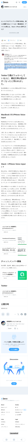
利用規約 (17, 421)
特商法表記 (17, 426)
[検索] (19, 2)
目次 (25, 7)
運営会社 (3, 409)
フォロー (10, 328)
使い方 (16, 407)
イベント (3, 414)
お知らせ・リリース (5, 412)
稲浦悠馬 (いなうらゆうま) (14, 321)
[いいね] (3, 314)
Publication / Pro (18, 412)
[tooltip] (18, 314)
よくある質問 (18, 414)
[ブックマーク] (8, 314)
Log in (24, 2)
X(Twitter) (3, 421)
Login (14, 383)
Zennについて (4, 407)
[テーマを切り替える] (16, 2)
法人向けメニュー (19, 409)
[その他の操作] (15, 314)
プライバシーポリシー (20, 424)
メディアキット (4, 426)
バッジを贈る (14, 349)
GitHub (2, 424)
